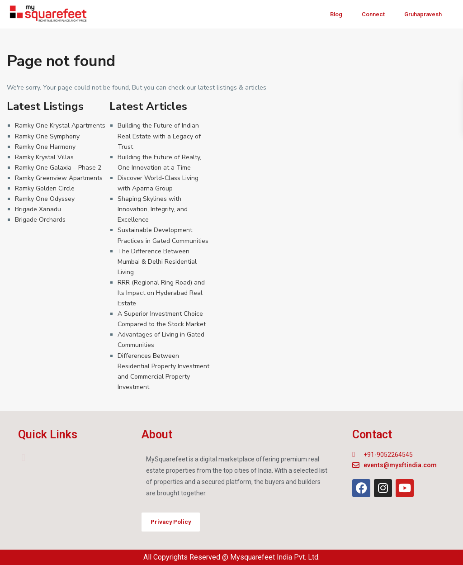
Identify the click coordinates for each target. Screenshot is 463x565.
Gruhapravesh (423, 14)
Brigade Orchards (40, 219)
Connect (373, 14)
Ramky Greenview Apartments (59, 178)
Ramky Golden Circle (45, 188)
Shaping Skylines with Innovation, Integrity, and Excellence (153, 209)
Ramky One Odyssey (45, 199)
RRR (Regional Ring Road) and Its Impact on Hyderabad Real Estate (161, 293)
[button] (23, 457)
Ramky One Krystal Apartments (60, 125)
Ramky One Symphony (47, 136)
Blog (336, 14)
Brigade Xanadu (38, 209)
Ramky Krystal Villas (44, 157)
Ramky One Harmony (45, 146)
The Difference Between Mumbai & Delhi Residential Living (157, 261)
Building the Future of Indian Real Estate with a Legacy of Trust (159, 136)
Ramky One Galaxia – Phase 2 (58, 167)
